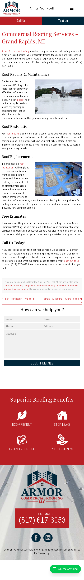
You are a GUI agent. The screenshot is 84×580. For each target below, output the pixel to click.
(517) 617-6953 (42, 520)
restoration (13, 133)
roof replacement (13, 165)
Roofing (24, 289)
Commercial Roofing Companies (19, 285)
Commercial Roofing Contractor (51, 285)
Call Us (21, 21)
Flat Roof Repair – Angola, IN (18, 299)
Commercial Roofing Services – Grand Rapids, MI (40, 37)
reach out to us (71, 261)
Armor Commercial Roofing (15, 51)
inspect (21, 100)
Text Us (63, 21)
